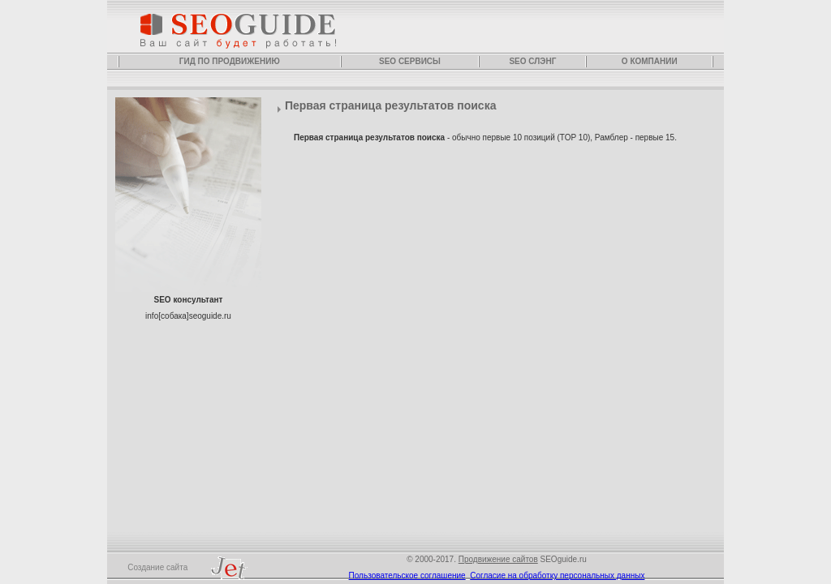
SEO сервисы (410, 61)
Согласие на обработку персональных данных (557, 575)
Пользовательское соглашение (407, 575)
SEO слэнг (532, 61)
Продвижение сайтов (498, 559)
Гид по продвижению (229, 61)
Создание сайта (196, 567)
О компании (650, 61)
